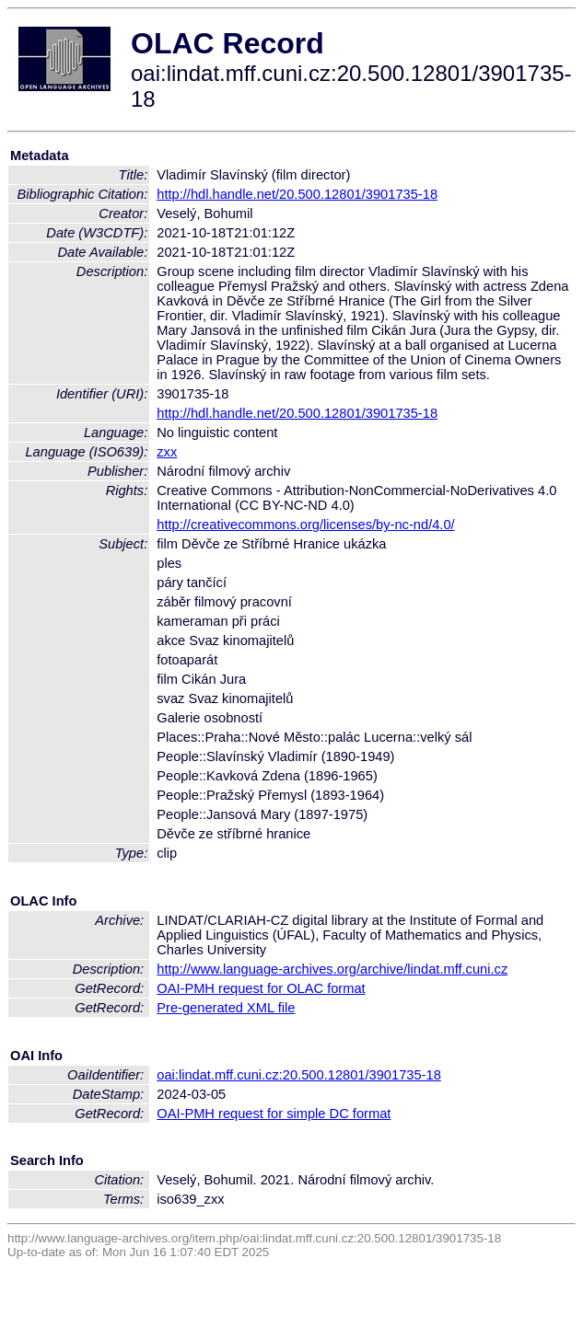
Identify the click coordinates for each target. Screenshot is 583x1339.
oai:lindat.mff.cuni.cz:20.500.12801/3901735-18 (299, 1075)
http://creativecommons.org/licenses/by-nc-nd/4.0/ (305, 524)
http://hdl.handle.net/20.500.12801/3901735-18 (297, 194)
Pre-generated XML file (226, 1007)
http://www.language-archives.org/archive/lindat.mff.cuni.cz (332, 969)
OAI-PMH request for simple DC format (274, 1113)
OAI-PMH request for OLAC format (261, 988)
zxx (167, 451)
